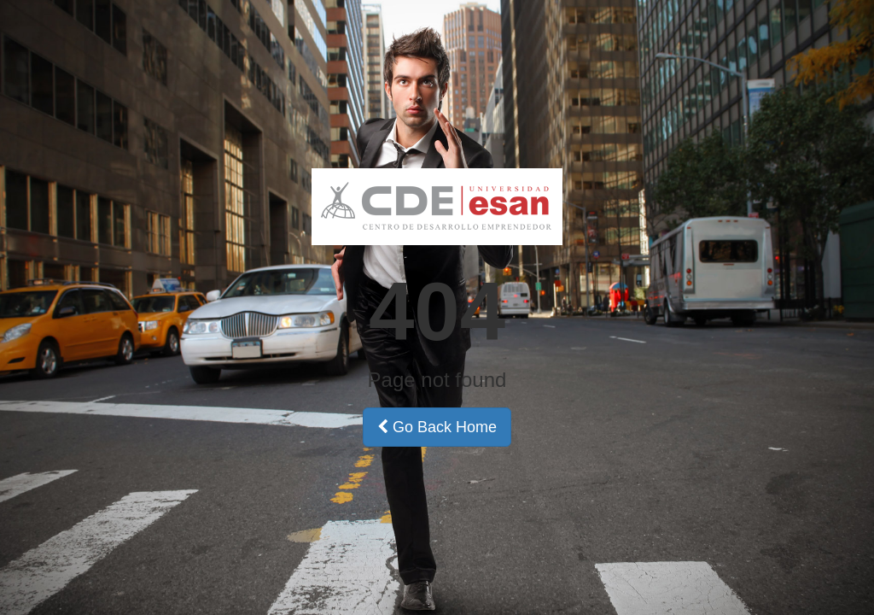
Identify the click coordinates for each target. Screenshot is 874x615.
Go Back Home (437, 427)
